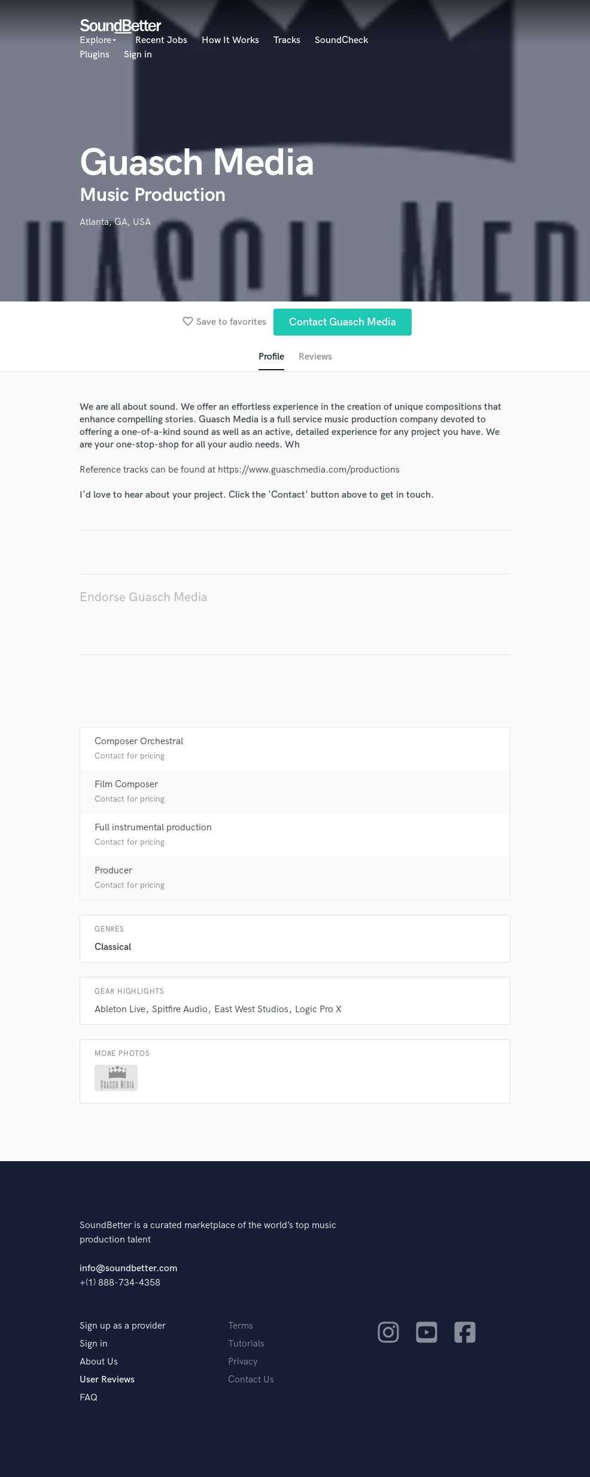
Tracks (286, 40)
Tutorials (246, 1344)
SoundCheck (341, 40)
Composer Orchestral (139, 741)
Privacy (243, 1362)
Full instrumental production (153, 827)
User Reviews (107, 1379)
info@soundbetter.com (128, 1268)
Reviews (315, 357)
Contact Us (251, 1379)
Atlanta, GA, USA (115, 222)
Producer (113, 870)
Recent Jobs (161, 40)
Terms (240, 1326)
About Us (99, 1362)
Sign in (138, 54)
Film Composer (126, 784)
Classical (113, 947)
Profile (271, 357)
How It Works (230, 40)
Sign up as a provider (123, 1326)
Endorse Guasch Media (144, 597)
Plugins (95, 54)
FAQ (89, 1397)
